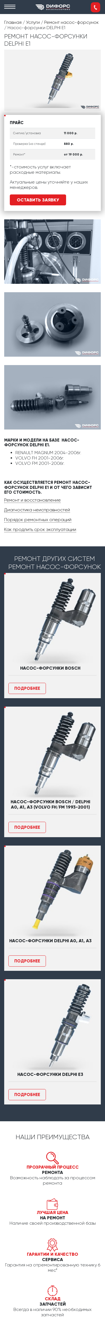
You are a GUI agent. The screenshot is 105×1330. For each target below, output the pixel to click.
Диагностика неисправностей (37, 509)
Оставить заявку (38, 200)
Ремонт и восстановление (32, 500)
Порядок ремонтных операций (37, 519)
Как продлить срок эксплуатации (40, 529)
